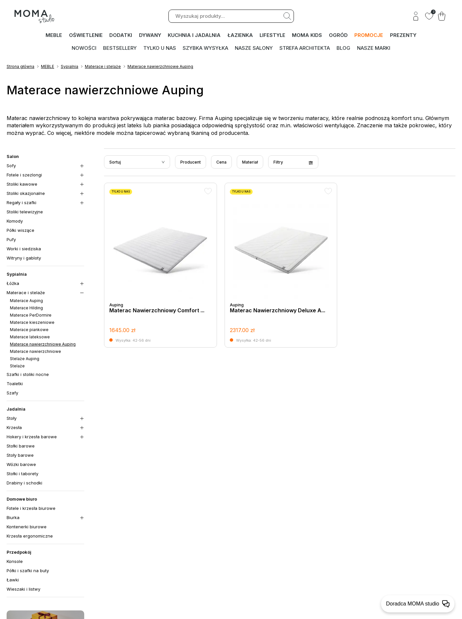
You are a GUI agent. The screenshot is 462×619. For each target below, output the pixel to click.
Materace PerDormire (31, 315)
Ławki (13, 580)
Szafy (12, 393)
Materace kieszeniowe (32, 323)
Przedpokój (19, 552)
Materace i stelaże (103, 67)
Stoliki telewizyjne (25, 212)
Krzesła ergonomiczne (30, 536)
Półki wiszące (20, 230)
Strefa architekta (304, 48)
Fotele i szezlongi (24, 175)
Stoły (12, 418)
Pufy (11, 240)
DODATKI (121, 35)
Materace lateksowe (30, 337)
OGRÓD (338, 35)
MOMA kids (308, 35)
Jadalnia (16, 409)
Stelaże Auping (24, 359)
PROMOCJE (369, 35)
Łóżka (13, 284)
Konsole (15, 562)
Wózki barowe (21, 465)
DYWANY (150, 35)
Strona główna (20, 67)
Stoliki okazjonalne (26, 194)
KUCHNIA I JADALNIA (194, 35)
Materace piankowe (29, 330)
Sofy (11, 166)
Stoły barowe (20, 455)
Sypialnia (69, 67)
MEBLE (54, 35)
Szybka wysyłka (205, 48)
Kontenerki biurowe (27, 527)
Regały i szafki (21, 203)
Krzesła (14, 428)
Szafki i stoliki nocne (28, 375)
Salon (13, 157)
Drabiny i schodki (24, 483)
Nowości (84, 48)
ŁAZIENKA (240, 35)
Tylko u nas (159, 48)
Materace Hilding (26, 308)
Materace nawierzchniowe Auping (160, 67)
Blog (343, 48)
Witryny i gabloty (24, 258)
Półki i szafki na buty (28, 571)
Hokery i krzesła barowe (32, 437)
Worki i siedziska (24, 249)
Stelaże (17, 366)
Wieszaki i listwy (23, 589)
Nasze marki (373, 48)
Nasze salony (254, 48)
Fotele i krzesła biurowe (31, 508)
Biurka (13, 518)
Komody (15, 221)
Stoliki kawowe (22, 184)
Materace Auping (26, 301)
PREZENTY (403, 35)
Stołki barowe (21, 446)
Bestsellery (120, 48)
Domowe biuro (22, 499)
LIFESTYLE (273, 35)
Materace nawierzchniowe (35, 352)
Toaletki (15, 384)
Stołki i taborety (22, 474)
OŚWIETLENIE (86, 35)
